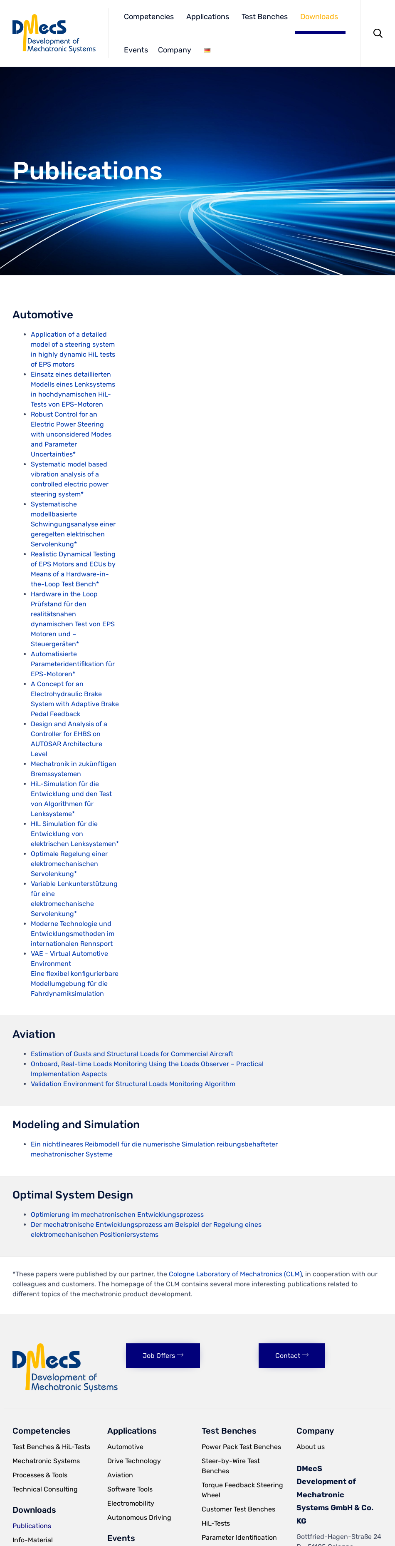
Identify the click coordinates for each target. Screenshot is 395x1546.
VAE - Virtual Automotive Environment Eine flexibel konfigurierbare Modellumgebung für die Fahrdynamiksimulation (74, 974)
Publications (31, 1526)
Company (174, 50)
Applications (207, 16)
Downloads (319, 16)
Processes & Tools (39, 1475)
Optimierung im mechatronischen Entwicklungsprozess (117, 1214)
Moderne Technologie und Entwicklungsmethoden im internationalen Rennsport (72, 934)
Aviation (120, 1475)
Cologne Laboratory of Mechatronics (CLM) (235, 1274)
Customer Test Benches (238, 1509)
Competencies (149, 16)
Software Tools (130, 1489)
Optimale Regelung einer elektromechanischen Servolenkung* (69, 864)
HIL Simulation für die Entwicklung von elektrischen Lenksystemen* (75, 834)
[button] (163, 1355)
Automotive (125, 1447)
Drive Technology (134, 1461)
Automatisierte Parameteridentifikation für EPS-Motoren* (73, 664)
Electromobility (130, 1503)
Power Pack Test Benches (241, 1447)
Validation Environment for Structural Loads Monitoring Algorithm (133, 1084)
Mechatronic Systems (46, 1461)
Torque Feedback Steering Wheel (242, 1490)
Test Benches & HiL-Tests (51, 1447)
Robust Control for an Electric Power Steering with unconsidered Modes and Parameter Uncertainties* (71, 434)
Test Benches (265, 16)
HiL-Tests (216, 1523)
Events (136, 50)
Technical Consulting (45, 1489)
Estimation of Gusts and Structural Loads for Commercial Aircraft (132, 1054)
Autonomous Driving (139, 1517)
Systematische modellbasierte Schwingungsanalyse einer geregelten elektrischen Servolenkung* (73, 524)
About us (310, 1447)
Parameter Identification (239, 1537)
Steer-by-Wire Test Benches (231, 1466)
